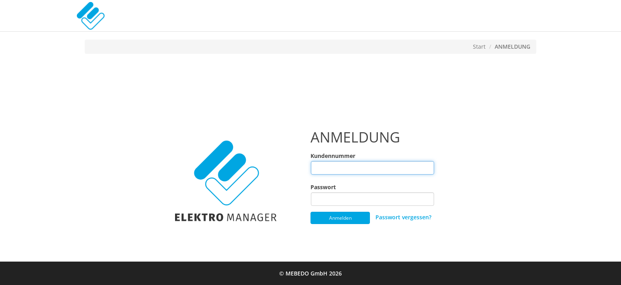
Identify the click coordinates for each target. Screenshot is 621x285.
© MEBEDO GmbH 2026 (310, 273)
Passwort (313, 187)
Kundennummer (313, 156)
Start (479, 46)
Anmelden (340, 218)
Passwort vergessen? (403, 217)
